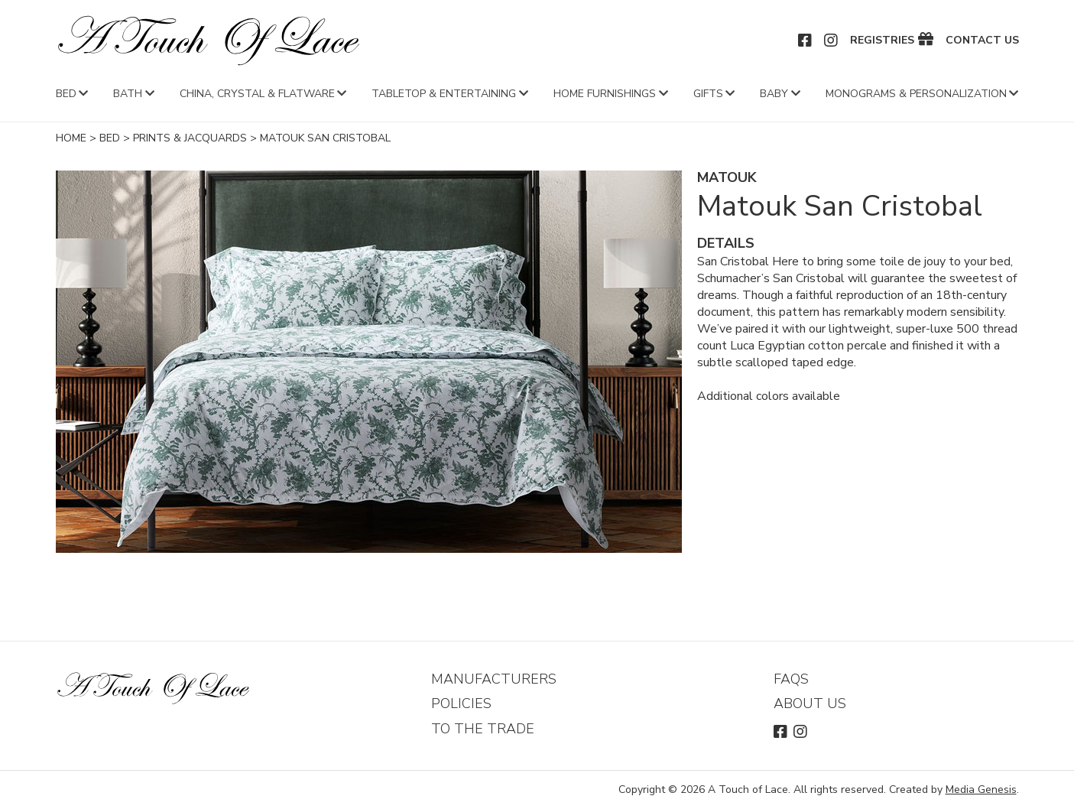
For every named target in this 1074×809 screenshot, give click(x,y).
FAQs (791, 679)
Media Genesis (981, 789)
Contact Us (982, 40)
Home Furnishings (604, 93)
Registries (882, 40)
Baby (774, 93)
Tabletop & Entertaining (444, 93)
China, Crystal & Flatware (257, 93)
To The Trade (482, 729)
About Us (810, 703)
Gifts (708, 93)
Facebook (805, 40)
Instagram (831, 40)
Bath (127, 93)
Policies (461, 703)
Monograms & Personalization (916, 93)
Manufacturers (493, 679)
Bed (66, 93)
